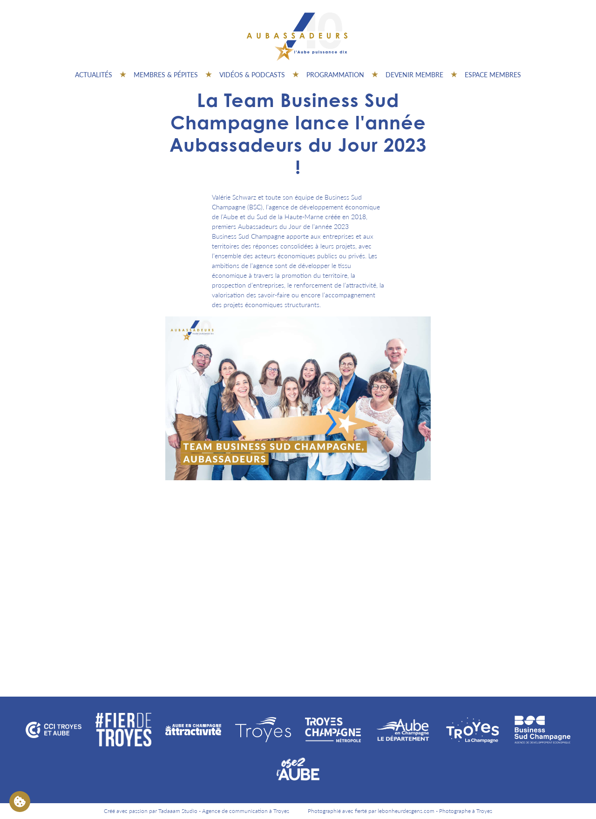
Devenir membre (414, 74)
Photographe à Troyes (465, 811)
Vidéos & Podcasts (252, 74)
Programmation (335, 74)
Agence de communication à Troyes (245, 811)
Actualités (93, 74)
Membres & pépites (166, 74)
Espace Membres (493, 74)
